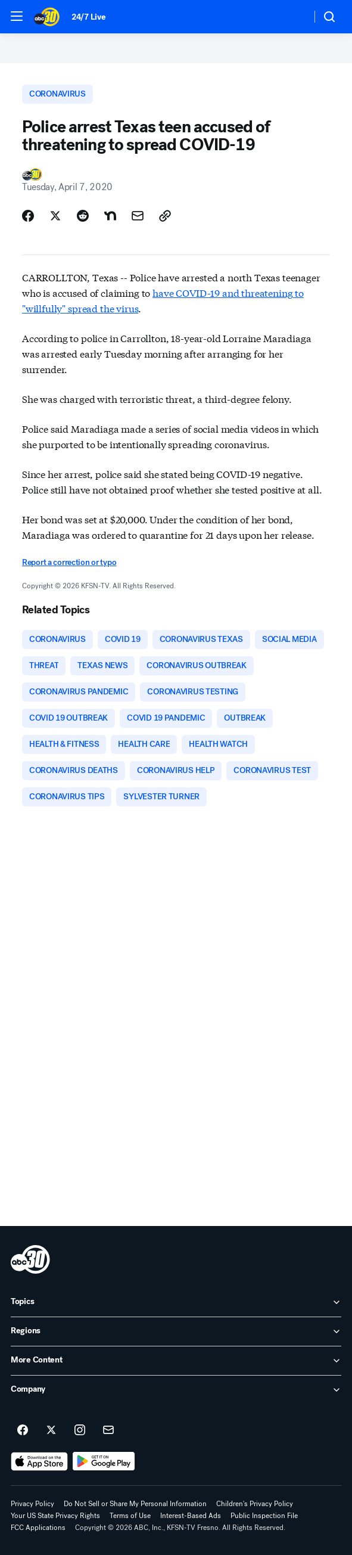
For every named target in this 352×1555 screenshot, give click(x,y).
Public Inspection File (264, 1515)
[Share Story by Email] (137, 216)
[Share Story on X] (55, 216)
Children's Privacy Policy (254, 1503)
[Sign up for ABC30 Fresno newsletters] (108, 1430)
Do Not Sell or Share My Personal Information (135, 1503)
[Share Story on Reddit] (83, 216)
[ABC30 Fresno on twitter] (51, 1430)
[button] (16, 16)
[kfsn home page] (30, 1259)
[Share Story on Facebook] (28, 216)
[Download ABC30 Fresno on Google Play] (104, 1461)
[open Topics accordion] (176, 1302)
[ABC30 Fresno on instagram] (80, 1430)
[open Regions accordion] (176, 1331)
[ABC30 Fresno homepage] (47, 16)
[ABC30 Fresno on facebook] (23, 1430)
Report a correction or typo (69, 562)
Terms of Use (130, 1515)
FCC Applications (38, 1527)
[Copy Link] (165, 216)
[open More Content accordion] (176, 1360)
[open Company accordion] (176, 1390)
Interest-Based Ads (190, 1515)
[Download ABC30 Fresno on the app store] (39, 1461)
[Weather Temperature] (292, 17)
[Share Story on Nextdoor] (110, 216)
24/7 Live (88, 17)
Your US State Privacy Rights (55, 1515)
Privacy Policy (32, 1503)
